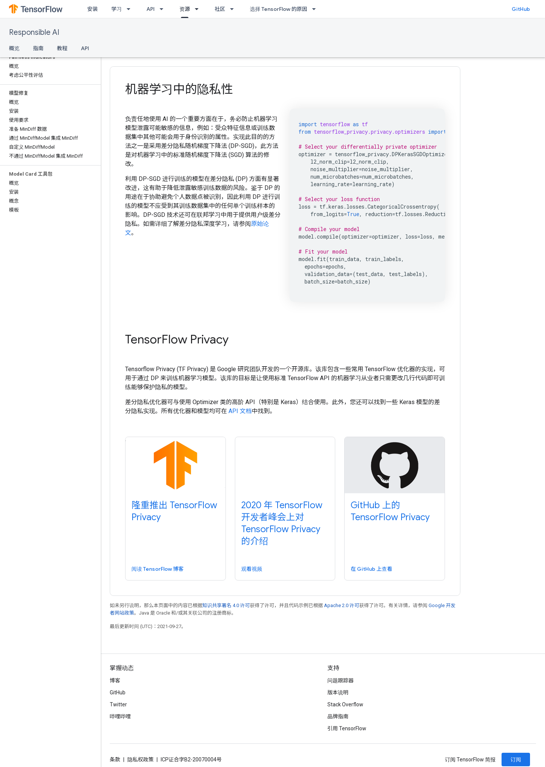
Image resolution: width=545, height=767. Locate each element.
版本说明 (337, 692)
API (150, 9)
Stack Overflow (345, 704)
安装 (92, 9)
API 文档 (240, 411)
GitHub (521, 9)
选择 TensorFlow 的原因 (278, 9)
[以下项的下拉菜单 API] (164, 9)
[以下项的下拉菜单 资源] (199, 9)
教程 (62, 48)
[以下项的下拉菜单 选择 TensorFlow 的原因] (316, 9)
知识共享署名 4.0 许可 (226, 605)
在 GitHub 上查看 (371, 569)
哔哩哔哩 (120, 716)
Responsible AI (34, 32)
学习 (116, 9)
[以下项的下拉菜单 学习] (131, 9)
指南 (38, 48)
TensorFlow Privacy (176, 339)
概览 (14, 48)
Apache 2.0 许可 (341, 605)
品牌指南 (337, 716)
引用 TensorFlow (346, 728)
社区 (220, 9)
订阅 (516, 759)
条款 (115, 760)
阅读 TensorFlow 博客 (157, 569)
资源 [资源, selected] (184, 9)
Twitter (118, 704)
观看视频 (251, 569)
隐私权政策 (140, 760)
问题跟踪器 (340, 680)
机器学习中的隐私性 (179, 89)
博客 (115, 680)
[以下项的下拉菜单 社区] (234, 9)
